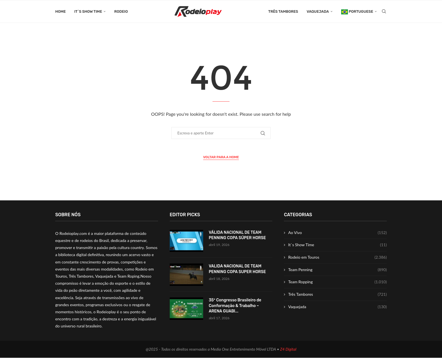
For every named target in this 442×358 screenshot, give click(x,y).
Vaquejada (318, 11)
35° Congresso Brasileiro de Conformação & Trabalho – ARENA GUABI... (235, 306)
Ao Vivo (337, 233)
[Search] (384, 11)
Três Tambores (283, 11)
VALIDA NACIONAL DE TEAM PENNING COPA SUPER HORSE (237, 269)
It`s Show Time (88, 11)
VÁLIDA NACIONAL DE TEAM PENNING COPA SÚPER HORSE (237, 235)
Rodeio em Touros (337, 257)
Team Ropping (337, 282)
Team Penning (337, 270)
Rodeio (121, 11)
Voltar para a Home (221, 157)
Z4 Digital (288, 349)
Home (60, 11)
